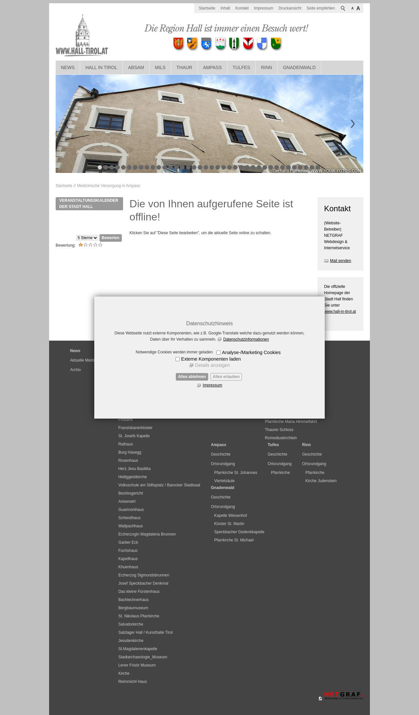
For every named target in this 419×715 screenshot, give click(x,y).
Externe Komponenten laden (211, 359)
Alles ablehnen (192, 376)
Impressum (212, 385)
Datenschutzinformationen (246, 339)
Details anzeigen (212, 365)
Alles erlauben (226, 376)
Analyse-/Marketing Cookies (251, 352)
